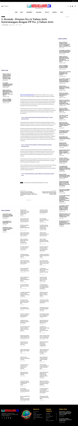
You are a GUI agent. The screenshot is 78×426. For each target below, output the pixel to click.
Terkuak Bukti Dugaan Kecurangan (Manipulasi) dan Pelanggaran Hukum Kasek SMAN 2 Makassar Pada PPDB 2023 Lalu (64, 198)
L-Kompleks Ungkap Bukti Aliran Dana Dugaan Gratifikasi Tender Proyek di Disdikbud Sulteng (64, 207)
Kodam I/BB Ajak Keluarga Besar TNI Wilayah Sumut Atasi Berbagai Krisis (44, 315)
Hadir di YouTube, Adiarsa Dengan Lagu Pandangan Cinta (24, 350)
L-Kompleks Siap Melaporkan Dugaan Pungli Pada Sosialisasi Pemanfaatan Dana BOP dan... (44, 329)
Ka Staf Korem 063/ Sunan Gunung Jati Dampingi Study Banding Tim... (24, 315)
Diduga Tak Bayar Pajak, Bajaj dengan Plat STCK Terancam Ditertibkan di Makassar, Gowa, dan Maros (8, 93)
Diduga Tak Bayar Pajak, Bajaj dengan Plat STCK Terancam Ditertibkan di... (24, 220)
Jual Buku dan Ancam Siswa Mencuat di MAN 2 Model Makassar (24, 321)
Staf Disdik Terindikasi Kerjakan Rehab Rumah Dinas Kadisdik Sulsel (8, 84)
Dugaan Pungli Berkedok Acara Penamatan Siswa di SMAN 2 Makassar (25, 262)
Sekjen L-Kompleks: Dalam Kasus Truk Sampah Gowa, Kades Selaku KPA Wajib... (44, 336)
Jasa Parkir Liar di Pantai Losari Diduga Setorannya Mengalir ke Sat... (44, 301)
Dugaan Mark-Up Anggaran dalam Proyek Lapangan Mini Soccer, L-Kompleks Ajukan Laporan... (24, 212)
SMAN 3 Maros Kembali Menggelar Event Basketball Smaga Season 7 (64, 73)
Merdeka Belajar (5, 24)
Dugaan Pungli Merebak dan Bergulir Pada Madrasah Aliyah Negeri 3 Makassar (64, 176)
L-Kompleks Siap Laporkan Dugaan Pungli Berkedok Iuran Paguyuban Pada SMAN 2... (44, 271)
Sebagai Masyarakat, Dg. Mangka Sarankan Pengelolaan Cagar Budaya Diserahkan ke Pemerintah (44, 375)
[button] (75, 6)
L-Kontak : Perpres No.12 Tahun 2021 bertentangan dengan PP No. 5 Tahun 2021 (36, 182)
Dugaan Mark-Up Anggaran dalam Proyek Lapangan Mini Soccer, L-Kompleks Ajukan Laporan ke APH (7, 76)
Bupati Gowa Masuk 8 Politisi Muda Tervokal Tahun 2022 (24, 373)
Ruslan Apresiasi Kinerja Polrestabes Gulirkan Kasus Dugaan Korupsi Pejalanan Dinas (64, 124)
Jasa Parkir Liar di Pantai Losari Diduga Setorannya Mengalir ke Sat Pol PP (8, 215)
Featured (3, 16)
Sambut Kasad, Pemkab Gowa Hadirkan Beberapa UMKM (44, 397)
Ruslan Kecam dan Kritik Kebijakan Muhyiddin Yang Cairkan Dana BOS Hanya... (25, 336)
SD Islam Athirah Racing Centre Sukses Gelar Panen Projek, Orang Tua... (25, 269)
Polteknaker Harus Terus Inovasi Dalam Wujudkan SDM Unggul (8, 229)
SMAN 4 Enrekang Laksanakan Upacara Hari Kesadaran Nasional (44, 234)
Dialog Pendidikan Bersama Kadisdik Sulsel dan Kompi (7, 100)
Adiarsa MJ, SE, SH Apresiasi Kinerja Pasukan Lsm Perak (25, 358)
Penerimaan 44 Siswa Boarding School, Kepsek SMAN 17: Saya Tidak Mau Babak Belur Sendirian (64, 222)
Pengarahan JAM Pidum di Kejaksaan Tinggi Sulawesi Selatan (44, 255)
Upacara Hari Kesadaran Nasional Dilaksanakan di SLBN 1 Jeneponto (24, 234)
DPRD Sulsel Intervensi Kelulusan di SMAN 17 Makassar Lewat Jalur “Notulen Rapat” (64, 215)
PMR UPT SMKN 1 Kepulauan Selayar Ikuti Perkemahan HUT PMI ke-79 (64, 110)
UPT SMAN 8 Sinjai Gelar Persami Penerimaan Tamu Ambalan (24, 248)
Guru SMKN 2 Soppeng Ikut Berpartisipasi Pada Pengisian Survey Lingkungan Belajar (64, 80)
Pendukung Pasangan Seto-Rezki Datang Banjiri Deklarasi (24, 255)
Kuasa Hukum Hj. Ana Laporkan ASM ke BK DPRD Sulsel (24, 343)
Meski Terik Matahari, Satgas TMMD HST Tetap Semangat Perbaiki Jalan (49, 193)
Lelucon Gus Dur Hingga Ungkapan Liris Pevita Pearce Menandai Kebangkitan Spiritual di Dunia (28, 193)
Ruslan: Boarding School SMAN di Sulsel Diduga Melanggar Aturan (44, 321)
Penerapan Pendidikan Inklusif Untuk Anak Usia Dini (24, 286)
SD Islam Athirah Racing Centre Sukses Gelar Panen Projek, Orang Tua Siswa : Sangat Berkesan (64, 160)
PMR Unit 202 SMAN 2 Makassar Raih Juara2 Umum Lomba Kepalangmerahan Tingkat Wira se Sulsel (64, 102)
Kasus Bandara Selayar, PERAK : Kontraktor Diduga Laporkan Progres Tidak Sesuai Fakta (64, 152)
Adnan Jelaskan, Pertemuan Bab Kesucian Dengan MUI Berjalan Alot (24, 390)
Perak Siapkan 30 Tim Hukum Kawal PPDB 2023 (7, 222)
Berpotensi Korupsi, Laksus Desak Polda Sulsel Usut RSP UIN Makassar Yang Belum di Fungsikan (64, 183)
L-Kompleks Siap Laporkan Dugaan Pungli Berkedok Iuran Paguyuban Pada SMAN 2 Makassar (64, 168)
